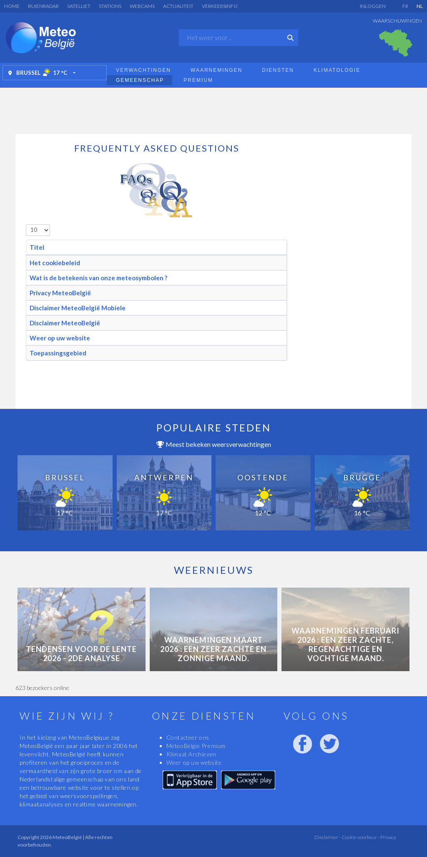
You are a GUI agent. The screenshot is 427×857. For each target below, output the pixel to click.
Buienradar (43, 6)
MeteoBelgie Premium (196, 745)
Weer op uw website (60, 338)
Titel (37, 247)
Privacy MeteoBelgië (60, 293)
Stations (110, 6)
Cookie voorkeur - (360, 837)
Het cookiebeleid (55, 262)
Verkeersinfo (220, 6)
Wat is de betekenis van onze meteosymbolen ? (98, 277)
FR (405, 6)
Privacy (387, 837)
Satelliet (78, 6)
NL (420, 6)
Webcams (142, 6)
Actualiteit (178, 6)
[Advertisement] (213, 108)
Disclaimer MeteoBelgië (65, 323)
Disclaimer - (327, 837)
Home (12, 6)
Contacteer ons (187, 737)
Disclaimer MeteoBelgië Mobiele (78, 308)
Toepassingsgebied (58, 353)
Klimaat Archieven (191, 754)
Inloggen (373, 6)
